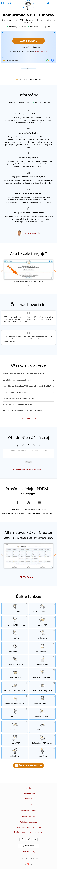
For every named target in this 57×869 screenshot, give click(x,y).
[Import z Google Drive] (47, 60)
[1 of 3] (26, 286)
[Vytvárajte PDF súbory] (42, 753)
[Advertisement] (28, 72)
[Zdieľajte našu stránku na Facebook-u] (17, 502)
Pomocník (28, 799)
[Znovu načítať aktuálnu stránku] (28, 5)
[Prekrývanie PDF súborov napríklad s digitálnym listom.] (42, 727)
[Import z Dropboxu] (52, 60)
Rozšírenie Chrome (28, 810)
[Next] (55, 271)
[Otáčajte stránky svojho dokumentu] (42, 674)
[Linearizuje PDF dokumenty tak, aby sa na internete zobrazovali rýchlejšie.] (42, 740)
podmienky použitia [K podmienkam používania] (41, 51)
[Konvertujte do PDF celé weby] (42, 700)
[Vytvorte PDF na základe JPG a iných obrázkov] (14, 648)
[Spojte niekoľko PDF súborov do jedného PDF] (14, 609)
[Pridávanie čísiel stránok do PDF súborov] (14, 727)
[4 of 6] (30, 571)
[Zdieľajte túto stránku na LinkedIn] (39, 502)
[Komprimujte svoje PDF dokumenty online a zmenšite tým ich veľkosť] (14, 622)
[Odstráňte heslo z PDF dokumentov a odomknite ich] (14, 674)
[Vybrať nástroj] (53, 3)
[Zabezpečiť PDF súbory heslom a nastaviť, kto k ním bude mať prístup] (42, 661)
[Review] (28, 453)
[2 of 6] (24, 571)
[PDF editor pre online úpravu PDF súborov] (42, 622)
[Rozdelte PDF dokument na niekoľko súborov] (42, 609)
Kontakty (28, 804)
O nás (28, 788)
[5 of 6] (32, 571)
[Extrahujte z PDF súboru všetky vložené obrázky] (14, 661)
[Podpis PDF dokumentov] (14, 635)
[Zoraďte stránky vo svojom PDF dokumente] (14, 700)
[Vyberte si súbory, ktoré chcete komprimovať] (28, 41)
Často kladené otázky (28, 793)
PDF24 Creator (27, 577)
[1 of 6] (22, 571)
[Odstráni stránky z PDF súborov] (14, 687)
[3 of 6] (27, 571)
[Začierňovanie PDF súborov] (14, 753)
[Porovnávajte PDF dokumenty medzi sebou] (14, 740)
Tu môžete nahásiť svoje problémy (27, 470)
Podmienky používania (28, 822)
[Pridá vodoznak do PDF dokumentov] (42, 714)
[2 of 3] (28, 286)
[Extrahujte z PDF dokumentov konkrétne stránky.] (42, 687)
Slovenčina (29, 846)
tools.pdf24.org (28, 851)
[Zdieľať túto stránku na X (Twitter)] (28, 502)
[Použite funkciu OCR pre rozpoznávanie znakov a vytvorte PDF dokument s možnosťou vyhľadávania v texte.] (14, 714)
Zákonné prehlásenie (28, 817)
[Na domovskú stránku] (6, 3)
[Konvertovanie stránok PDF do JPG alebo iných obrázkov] (42, 648)
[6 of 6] (35, 571)
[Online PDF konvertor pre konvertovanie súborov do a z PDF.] (42, 635)
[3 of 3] (31, 286)
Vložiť (28, 462)
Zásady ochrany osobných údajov (28, 827)
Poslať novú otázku (29, 418)
